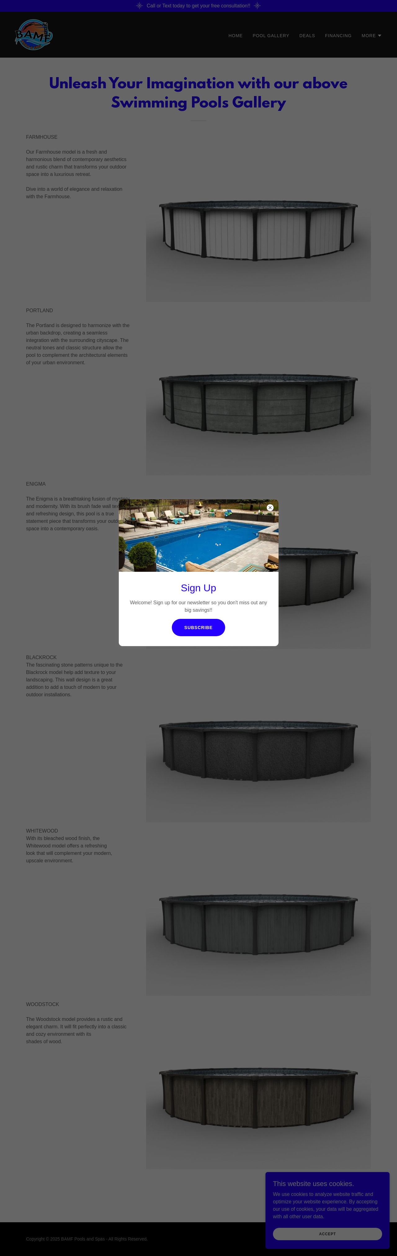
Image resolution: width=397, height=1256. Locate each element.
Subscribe (198, 627)
